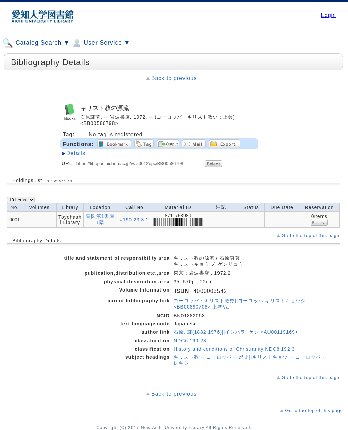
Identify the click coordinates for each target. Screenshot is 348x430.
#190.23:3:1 (134, 219)
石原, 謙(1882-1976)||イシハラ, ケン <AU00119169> (236, 332)
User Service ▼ (100, 43)
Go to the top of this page (311, 235)
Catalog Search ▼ (36, 43)
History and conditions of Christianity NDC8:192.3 (234, 349)
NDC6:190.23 (190, 340)
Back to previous (174, 78)
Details (75, 153)
